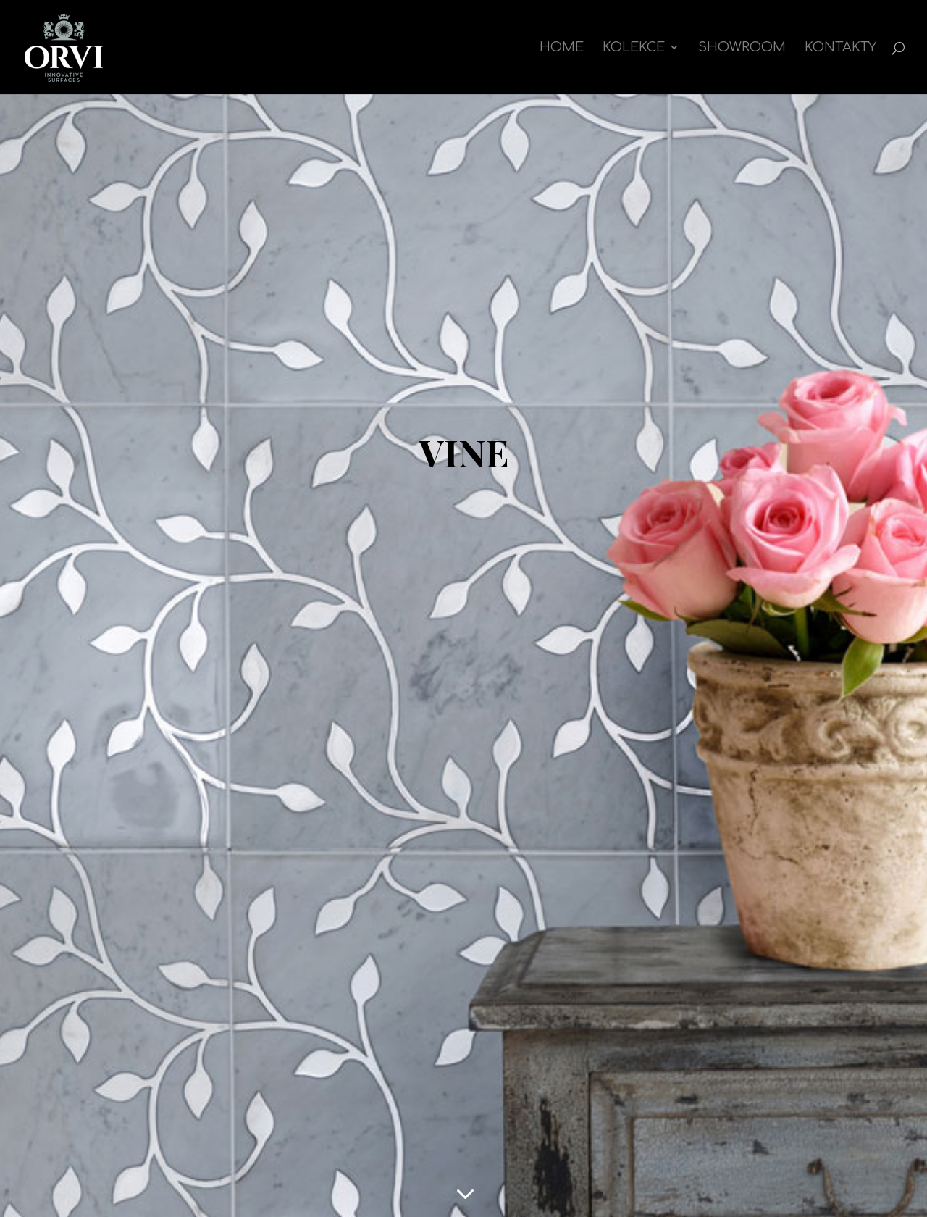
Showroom (742, 48)
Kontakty (840, 48)
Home (562, 48)
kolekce (634, 48)
